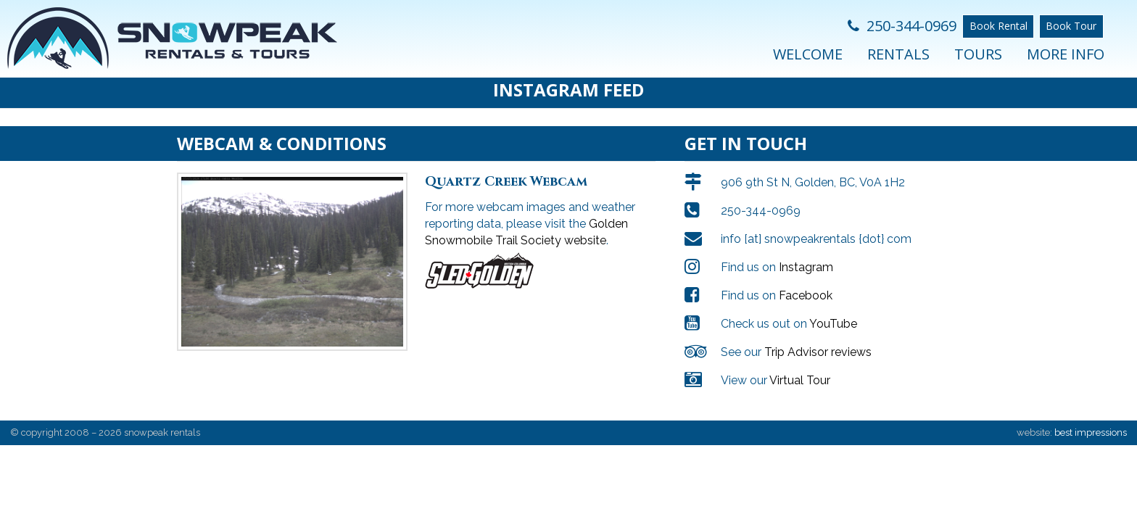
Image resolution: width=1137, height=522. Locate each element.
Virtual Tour (799, 380)
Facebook (805, 295)
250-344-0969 (902, 26)
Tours (978, 54)
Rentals (898, 54)
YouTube (833, 324)
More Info (1065, 54)
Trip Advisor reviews (818, 352)
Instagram (806, 267)
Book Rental (998, 26)
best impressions (1090, 432)
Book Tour (1071, 26)
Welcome (808, 54)
